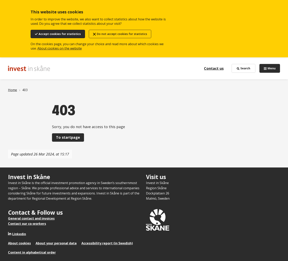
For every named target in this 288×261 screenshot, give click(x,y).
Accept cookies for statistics (60, 34)
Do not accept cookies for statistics (122, 34)
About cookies (19, 243)
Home (12, 90)
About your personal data (56, 243)
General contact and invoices (31, 218)
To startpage (68, 137)
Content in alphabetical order (32, 252)
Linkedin (19, 234)
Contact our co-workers (27, 223)
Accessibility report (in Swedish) (107, 243)
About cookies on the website (59, 48)
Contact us (214, 68)
